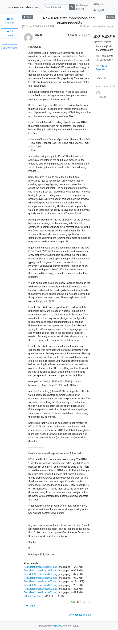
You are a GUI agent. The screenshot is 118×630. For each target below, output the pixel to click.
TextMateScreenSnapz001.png (40, 592)
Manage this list (82, 7)
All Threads (9, 33)
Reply (30, 605)
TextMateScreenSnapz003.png (40, 585)
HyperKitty (58, 625)
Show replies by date (79, 614)
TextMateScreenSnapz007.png (40, 574)
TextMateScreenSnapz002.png (40, 588)
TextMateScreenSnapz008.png (40, 570)
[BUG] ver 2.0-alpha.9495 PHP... (39, 26)
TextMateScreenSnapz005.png (40, 581)
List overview (10, 21)
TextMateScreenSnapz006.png (40, 577)
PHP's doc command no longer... (97, 26)
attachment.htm (32, 596)
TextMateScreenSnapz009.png (40, 566)
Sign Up (99, 10)
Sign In (98, 4)
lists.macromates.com (23, 7)
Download (10, 47)
